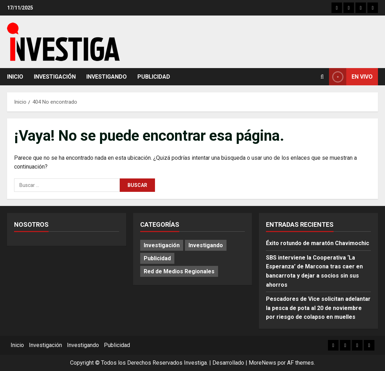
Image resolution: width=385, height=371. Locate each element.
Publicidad (153, 76)
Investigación (55, 76)
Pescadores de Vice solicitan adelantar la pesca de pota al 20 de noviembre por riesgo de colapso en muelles (318, 308)
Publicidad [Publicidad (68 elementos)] (157, 258)
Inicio (15, 76)
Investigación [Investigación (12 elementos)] (162, 245)
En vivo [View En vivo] (351, 76)
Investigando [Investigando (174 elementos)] (205, 245)
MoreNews (262, 362)
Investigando (106, 76)
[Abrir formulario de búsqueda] (322, 76)
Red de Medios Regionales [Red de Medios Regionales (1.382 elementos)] (179, 271)
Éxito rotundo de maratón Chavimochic (317, 243)
